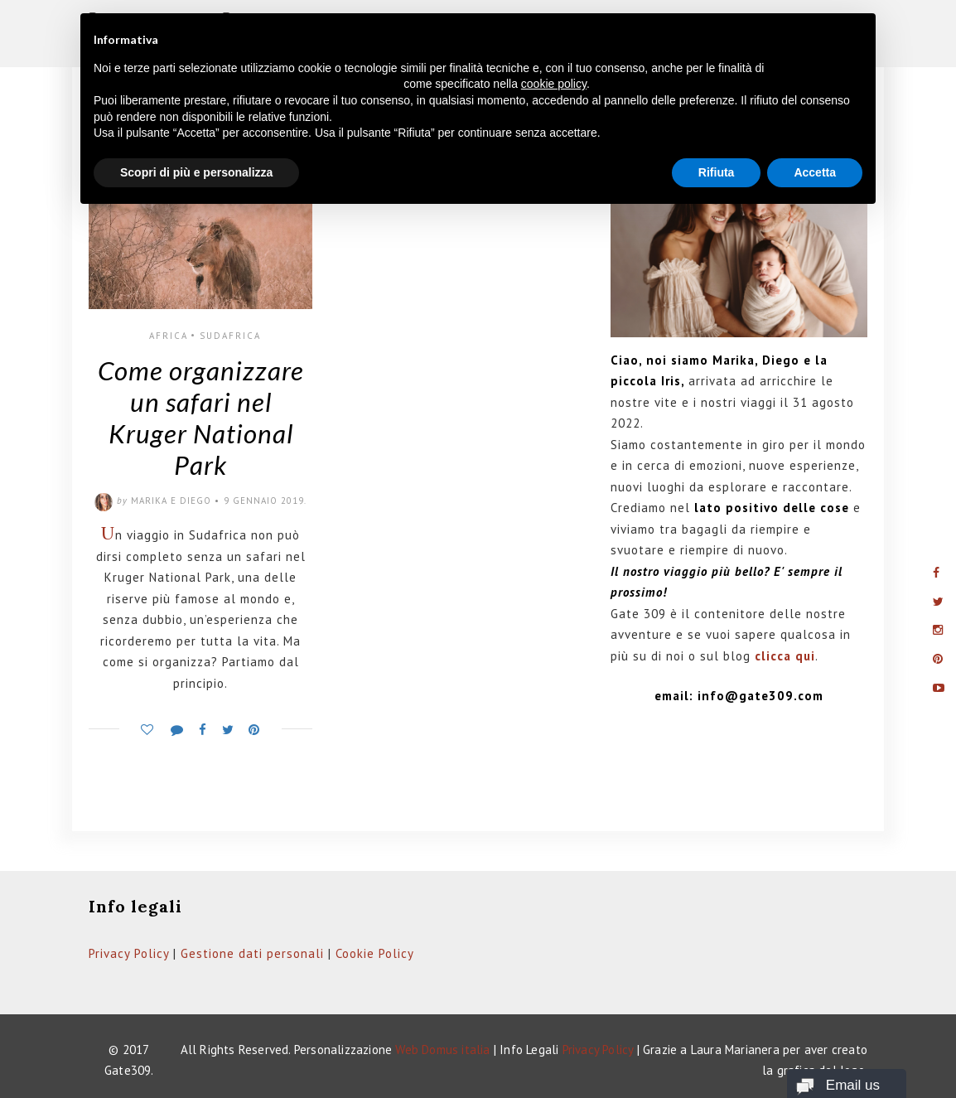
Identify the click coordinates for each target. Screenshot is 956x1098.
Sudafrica (230, 335)
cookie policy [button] (554, 83)
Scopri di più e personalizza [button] (196, 172)
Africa (168, 335)
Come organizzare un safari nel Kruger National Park (201, 417)
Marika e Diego (171, 500)
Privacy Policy (129, 953)
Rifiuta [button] (716, 172)
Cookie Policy (375, 953)
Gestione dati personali (252, 953)
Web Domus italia (442, 1049)
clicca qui (785, 656)
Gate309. (129, 1070)
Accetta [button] (815, 172)
